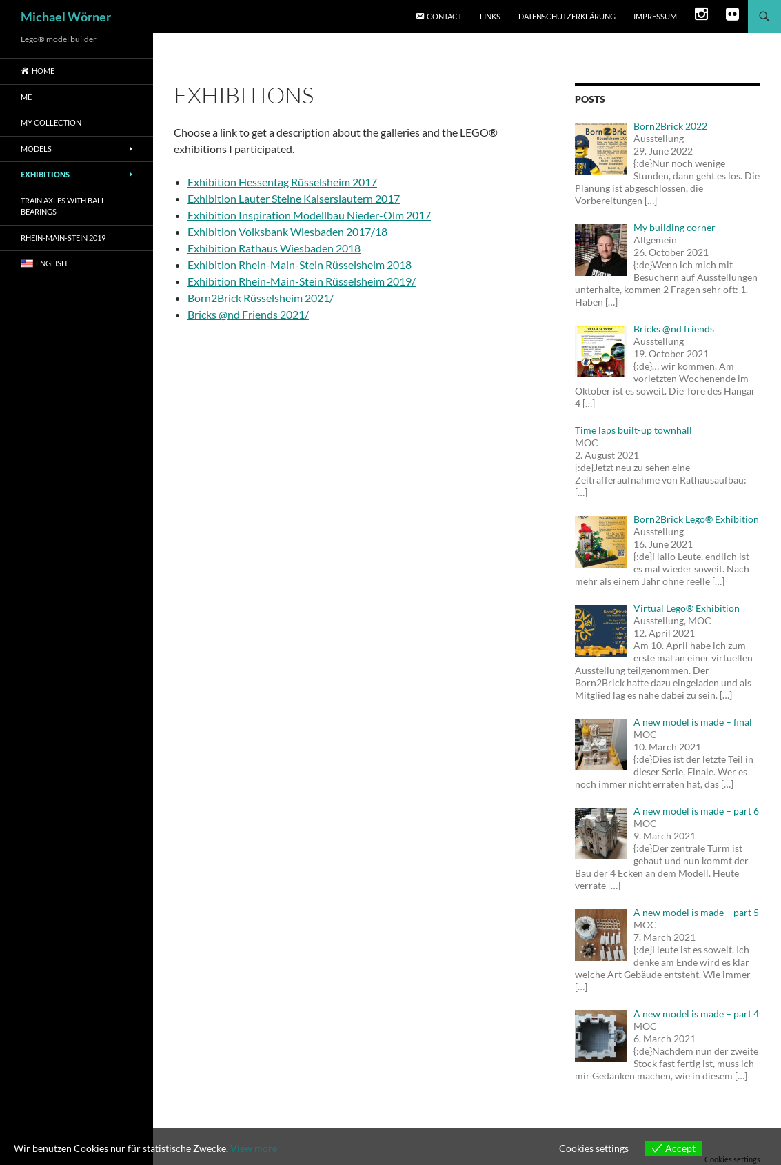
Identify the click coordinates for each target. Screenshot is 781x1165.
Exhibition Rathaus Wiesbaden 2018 (274, 248)
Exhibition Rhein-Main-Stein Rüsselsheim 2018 (299, 264)
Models (36, 148)
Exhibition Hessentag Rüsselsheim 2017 (282, 181)
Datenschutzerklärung (567, 16)
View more (253, 1148)
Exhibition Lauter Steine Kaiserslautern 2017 (293, 198)
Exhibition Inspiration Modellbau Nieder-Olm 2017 (309, 214)
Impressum (655, 16)
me (26, 96)
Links (490, 16)
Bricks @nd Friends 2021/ (248, 314)
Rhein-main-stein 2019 (63, 237)
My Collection (51, 122)
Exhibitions (45, 174)
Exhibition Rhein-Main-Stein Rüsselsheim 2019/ (301, 281)
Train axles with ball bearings (63, 206)
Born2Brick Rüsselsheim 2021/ (260, 297)
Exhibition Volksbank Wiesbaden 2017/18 (287, 231)
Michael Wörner (66, 16)
